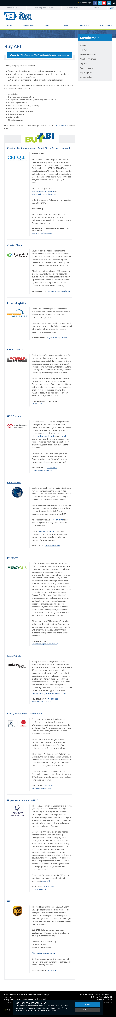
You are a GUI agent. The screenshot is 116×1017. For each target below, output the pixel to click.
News (66, 25)
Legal (18, 999)
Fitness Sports (15, 349)
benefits (51, 436)
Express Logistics (16, 303)
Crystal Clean (14, 245)
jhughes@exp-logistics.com (57, 338)
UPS (9, 901)
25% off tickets (57, 520)
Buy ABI (83, 63)
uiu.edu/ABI (46, 881)
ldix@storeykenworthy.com (42, 788)
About (9, 25)
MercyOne (12, 557)
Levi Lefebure (60, 125)
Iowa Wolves (14, 482)
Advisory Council (87, 68)
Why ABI (83, 45)
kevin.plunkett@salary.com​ (41, 702)
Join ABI (83, 50)
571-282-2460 (53, 970)
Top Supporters (87, 72)
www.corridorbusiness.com (43, 191)
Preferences (87, 1010)
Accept (87, 1004)
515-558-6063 (49, 785)
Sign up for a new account (44, 953)
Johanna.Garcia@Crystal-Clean (59, 291)
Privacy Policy (9, 999)
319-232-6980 (49, 887)
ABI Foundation (105, 25)
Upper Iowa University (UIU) (22, 800)
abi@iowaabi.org (106, 1002)
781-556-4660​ (53, 699)
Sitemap (42, 999)
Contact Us (8, 1002)
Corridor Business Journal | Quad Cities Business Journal (38, 148)
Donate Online (86, 77)
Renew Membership (88, 54)
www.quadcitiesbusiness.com (44, 194)
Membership (28, 25)
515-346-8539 (52, 468)
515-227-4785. (37, 404)
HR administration (39, 436)
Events (47, 25)
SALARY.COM (14, 656)
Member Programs (88, 59)
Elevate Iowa (96, 8)
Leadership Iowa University (44, 8)
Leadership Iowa (13, 8)
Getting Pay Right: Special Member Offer (49, 693)
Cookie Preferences (29, 999)
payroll (63, 436)
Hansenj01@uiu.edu (39, 889)
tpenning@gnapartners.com (42, 470)
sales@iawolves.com (47, 531)
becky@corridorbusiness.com (42, 233)
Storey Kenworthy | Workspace (24, 713)
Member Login (84, 3)
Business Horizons (73, 8)
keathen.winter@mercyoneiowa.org (45, 644)
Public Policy (85, 25)
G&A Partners (14, 416)
